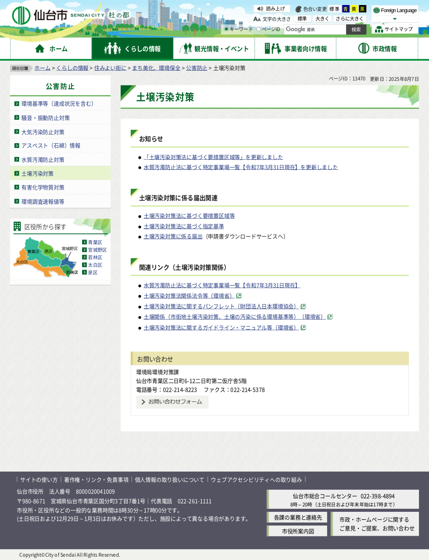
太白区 (95, 264)
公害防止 (196, 67)
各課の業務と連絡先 (298, 517)
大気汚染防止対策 (42, 131)
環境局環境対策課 (157, 372)
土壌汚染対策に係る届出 (173, 236)
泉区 (92, 272)
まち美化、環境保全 (156, 67)
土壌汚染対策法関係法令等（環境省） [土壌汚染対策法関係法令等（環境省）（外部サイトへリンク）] (189, 295)
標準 (334, 8)
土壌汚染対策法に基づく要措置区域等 (189, 215)
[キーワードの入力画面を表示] (226, 29)
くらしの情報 (72, 67)
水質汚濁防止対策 (42, 159)
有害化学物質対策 (42, 187)
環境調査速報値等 (42, 201)
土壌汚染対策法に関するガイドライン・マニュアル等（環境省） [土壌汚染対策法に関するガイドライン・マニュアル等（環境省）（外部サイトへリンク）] (221, 327)
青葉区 (95, 242)
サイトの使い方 (39, 479)
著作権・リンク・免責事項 (96, 479)
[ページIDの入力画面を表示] (258, 29)
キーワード (238, 29)
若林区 (95, 257)
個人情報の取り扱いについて (169, 479)
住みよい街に (110, 67)
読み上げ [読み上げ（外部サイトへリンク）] (275, 8)
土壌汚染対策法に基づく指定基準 (184, 226)
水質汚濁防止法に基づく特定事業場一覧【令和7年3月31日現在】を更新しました (241, 166)
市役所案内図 (298, 531)
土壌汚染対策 (37, 173)
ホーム (42, 67)
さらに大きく (350, 18)
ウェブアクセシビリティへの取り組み (256, 479)
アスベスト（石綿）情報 (50, 145)
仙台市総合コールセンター (325, 496)
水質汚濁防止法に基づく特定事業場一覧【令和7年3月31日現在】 (222, 285)
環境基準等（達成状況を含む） (58, 103)
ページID (268, 29)
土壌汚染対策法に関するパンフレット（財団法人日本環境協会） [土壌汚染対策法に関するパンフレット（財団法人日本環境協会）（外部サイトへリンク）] (221, 306)
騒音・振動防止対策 (45, 117)
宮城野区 (97, 249)
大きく (322, 18)
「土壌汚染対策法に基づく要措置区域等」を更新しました (213, 156)
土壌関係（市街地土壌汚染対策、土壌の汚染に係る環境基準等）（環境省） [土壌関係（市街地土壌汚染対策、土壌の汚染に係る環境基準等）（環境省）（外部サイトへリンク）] (235, 316)
